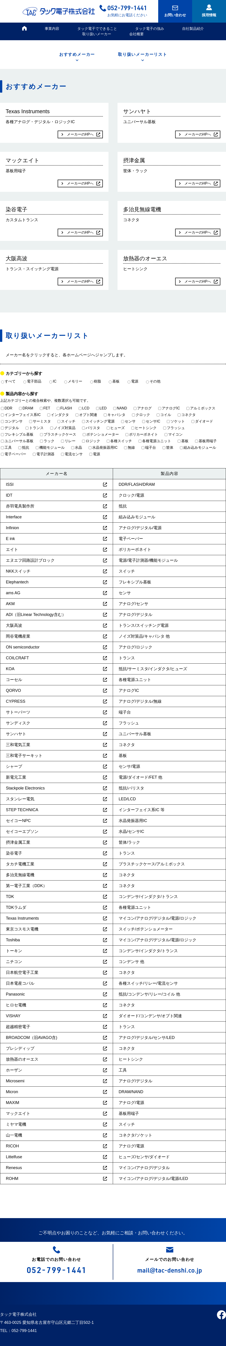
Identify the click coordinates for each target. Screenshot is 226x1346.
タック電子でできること (97, 29)
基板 (114, 381)
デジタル (10, 428)
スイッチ (66, 421)
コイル (164, 415)
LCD (84, 408)
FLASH (64, 408)
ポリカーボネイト (141, 434)
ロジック (91, 441)
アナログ (143, 408)
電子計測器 (43, 454)
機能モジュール (50, 447)
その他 (153, 381)
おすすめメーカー (77, 54)
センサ (128, 421)
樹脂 (95, 381)
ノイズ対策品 (62, 428)
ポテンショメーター (101, 434)
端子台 (148, 447)
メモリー (73, 381)
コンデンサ (12, 421)
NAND (120, 408)
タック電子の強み (149, 29)
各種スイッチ (119, 441)
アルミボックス (200, 408)
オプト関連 (86, 415)
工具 (6, 447)
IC (52, 381)
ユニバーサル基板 (17, 441)
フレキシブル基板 (17, 434)
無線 (129, 447)
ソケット (176, 421)
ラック (47, 441)
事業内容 (52, 29)
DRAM (26, 408)
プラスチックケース (58, 434)
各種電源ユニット (155, 441)
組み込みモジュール (198, 447)
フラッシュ (174, 428)
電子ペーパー (13, 454)
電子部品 (32, 381)
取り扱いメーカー (96, 34)
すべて (8, 381)
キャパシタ (114, 415)
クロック (141, 415)
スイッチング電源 (98, 421)
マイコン (174, 434)
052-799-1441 (127, 7)
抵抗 (23, 447)
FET (45, 408)
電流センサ (72, 454)
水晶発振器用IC (103, 447)
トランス (35, 428)
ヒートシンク (144, 428)
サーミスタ (40, 421)
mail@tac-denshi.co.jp (169, 1270)
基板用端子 (206, 441)
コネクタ (187, 415)
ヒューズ (116, 428)
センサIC (151, 421)
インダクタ (58, 415)
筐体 (167, 447)
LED (101, 408)
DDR (6, 408)
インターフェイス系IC (21, 415)
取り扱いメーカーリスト (142, 54)
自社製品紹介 (193, 29)
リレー (68, 441)
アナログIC (169, 408)
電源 (132, 381)
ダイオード (202, 421)
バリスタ (91, 428)
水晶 (76, 447)
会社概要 (136, 34)
